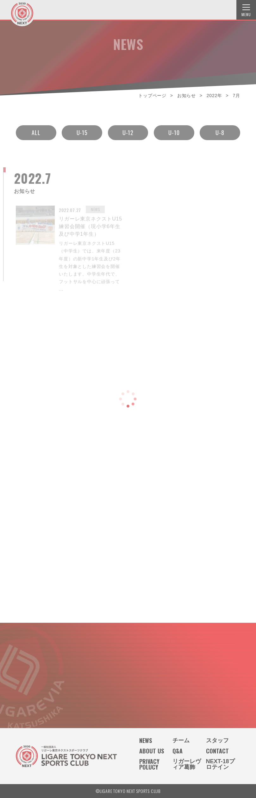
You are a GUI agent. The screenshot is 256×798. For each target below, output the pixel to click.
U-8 (219, 130)
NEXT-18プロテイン (220, 764)
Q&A (177, 751)
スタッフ (217, 740)
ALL (36, 130)
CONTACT (217, 751)
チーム (181, 740)
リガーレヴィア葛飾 (186, 764)
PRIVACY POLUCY (149, 764)
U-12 (128, 130)
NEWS (145, 740)
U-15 (82, 130)
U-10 (173, 130)
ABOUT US (151, 751)
